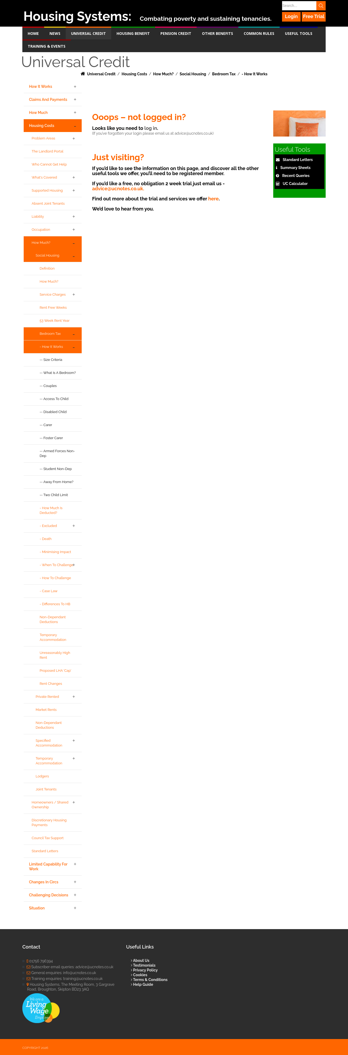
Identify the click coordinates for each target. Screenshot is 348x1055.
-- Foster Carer (51, 438)
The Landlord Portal (47, 151)
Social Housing (47, 255)
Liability (38, 217)
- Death (46, 539)
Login (291, 16)
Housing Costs (41, 125)
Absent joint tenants (48, 203)
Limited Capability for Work (48, 866)
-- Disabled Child (53, 412)
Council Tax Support (48, 838)
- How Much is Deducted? (51, 510)
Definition (47, 268)
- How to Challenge (55, 578)
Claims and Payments (48, 99)
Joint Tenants (46, 789)
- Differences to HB (55, 604)
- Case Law (48, 591)
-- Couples (48, 386)
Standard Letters (45, 851)
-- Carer (46, 425)
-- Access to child (54, 399)
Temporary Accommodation (53, 637)
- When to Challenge (56, 565)
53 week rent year (54, 321)
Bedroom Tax (50, 334)
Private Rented (47, 697)
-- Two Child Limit (54, 495)
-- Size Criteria (51, 360)
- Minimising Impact (55, 552)
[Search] (303, 5)
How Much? (41, 243)
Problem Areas (43, 138)
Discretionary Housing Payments (49, 822)
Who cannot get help (49, 164)
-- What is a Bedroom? (58, 373)
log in (150, 128)
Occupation (41, 230)
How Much (38, 112)
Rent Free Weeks (53, 308)
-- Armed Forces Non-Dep (57, 453)
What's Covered (44, 177)
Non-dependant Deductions (53, 619)
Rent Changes (51, 684)
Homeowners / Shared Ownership (50, 804)
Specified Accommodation (49, 743)
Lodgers (42, 776)
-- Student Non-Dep (56, 469)
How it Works (40, 86)
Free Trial (313, 16)
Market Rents (46, 710)
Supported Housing (47, 190)
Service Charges (53, 294)
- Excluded (48, 526)
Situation (37, 908)
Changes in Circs (43, 882)
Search (321, 5)
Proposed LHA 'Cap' (55, 671)
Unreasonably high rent (55, 655)
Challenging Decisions (48, 895)
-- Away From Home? (56, 482)
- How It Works (51, 347)
